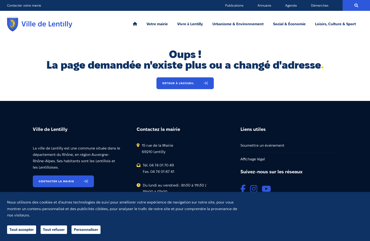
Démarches (319, 5)
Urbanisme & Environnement (238, 24)
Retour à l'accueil (178, 83)
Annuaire (264, 5)
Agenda (291, 5)
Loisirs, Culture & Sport (335, 24)
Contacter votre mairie (24, 5)
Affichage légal (252, 159)
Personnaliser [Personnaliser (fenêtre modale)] (86, 230)
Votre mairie (157, 24)
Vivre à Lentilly (190, 24)
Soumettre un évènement (262, 145)
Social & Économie (289, 24)
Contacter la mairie (56, 181)
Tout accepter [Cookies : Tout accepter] (21, 230)
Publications (234, 5)
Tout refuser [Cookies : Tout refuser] (54, 230)
